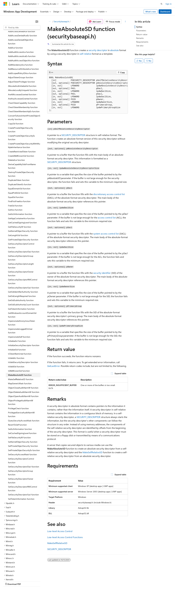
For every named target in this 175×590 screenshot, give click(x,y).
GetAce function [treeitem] (15, 184)
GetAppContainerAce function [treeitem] (21, 193)
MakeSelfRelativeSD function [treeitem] (20, 354)
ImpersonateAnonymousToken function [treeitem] (21, 298)
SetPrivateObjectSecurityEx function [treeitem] (24, 425)
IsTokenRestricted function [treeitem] (19, 328)
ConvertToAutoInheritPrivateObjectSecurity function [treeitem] (24, 92)
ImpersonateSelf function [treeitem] (19, 311)
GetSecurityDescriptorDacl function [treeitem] (23, 226)
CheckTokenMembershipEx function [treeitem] (24, 86)
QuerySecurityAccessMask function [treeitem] (23, 395)
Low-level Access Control (59, 531)
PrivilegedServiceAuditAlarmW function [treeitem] (21, 389)
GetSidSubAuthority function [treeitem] (21, 275)
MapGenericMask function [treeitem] (19, 358)
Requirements (142, 41)
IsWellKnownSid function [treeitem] (19, 345)
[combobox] (21, 27)
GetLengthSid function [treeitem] (18, 210)
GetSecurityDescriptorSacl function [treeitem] (23, 262)
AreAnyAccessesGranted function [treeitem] (23, 73)
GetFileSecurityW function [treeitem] (19, 201)
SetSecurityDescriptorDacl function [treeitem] (23, 441)
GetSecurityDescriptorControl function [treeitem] (21, 220)
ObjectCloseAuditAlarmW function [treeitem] (23, 362)
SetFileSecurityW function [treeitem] (19, 412)
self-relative (85, 53)
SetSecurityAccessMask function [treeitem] (22, 429)
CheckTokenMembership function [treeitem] (23, 82)
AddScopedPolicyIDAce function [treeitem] (22, 48)
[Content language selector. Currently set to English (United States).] (16, 574)
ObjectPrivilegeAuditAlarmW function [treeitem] (20, 377)
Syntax (139, 26)
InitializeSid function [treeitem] (17, 324)
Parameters (141, 30)
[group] (87, 94)
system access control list (106, 233)
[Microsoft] (5, 4)
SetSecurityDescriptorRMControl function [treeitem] (22, 463)
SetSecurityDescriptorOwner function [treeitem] (20, 455)
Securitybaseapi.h (61, 21)
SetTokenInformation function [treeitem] (21, 474)
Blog (39, 581)
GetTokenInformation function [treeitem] (21, 284)
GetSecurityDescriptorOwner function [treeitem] (20, 248)
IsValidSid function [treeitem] (16, 341)
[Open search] (161, 3)
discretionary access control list (109, 194)
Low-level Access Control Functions (65, 537)
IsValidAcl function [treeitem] (16, 333)
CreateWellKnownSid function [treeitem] (21, 131)
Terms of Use (105, 581)
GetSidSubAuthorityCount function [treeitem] (23, 279)
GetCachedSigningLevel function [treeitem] (22, 197)
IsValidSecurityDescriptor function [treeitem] (23, 337)
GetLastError (53, 365)
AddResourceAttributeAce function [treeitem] (23, 44)
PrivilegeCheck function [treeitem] (18, 383)
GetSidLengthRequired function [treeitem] (22, 271)
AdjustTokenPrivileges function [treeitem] (21, 56)
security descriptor (98, 50)
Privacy (63, 581)
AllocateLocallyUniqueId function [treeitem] (22, 65)
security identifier (102, 272)
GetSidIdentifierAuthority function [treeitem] (23, 266)
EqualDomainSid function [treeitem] (19, 163)
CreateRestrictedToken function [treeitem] (22, 126)
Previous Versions (26, 581)
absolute (114, 50)
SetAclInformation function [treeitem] (20, 404)
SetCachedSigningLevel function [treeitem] (22, 408)
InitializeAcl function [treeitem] (17, 316)
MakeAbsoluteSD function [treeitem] (20, 350)
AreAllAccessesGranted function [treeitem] (22, 69)
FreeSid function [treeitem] (15, 180)
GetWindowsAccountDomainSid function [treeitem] (22, 290)
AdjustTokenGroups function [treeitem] (20, 52)
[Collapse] (36, 21)
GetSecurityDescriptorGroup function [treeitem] (20, 233)
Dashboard (165, 11)
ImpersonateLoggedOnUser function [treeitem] (20, 306)
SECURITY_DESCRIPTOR (73, 135)
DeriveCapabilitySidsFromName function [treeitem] (22, 141)
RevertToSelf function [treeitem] (17, 399)
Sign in (169, 3)
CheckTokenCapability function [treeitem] (21, 78)
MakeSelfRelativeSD (92, 452)
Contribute (51, 581)
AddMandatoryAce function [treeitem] (20, 39)
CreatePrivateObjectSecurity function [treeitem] (20, 105)
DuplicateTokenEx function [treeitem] (19, 159)
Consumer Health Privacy (82, 581)
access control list (107, 217)
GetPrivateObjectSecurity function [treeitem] (23, 214)
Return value (141, 34)
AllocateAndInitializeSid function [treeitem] (22, 61)
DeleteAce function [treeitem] (16, 135)
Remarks (140, 38)
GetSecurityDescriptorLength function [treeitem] (21, 240)
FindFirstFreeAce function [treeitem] (19, 176)
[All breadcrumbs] (49, 21)
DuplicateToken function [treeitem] (18, 155)
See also (139, 45)
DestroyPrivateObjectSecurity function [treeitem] (21, 149)
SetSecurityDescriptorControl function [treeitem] (21, 435)
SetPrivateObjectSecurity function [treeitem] (23, 421)
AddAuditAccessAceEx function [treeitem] (21, 31)
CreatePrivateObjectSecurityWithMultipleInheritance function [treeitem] (24, 120)
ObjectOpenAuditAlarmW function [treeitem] (23, 371)
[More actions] (125, 21)
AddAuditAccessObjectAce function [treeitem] (24, 35)
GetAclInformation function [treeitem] (20, 189)
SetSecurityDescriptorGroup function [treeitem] (20, 448)
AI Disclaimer (9, 581)
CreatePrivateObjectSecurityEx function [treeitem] (21, 112)
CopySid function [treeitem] (15, 98)
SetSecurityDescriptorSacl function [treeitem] (23, 469)
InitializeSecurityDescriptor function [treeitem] (23, 320)
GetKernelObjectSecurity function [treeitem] (23, 206)
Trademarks (119, 581)
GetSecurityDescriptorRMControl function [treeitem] (22, 256)
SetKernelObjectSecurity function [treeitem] (22, 416)
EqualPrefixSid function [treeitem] (18, 168)
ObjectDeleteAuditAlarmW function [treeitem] (23, 367)
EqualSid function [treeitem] (15, 172)
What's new (150, 11)
